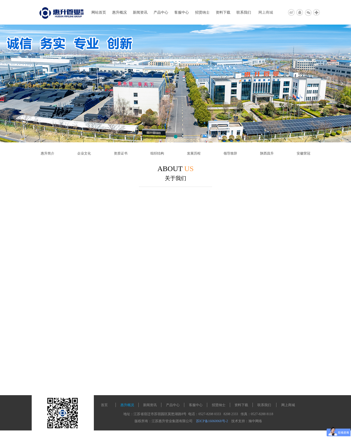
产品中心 (161, 12)
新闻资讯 (140, 12)
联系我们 (243, 12)
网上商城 (265, 12)
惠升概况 (119, 12)
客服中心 (181, 12)
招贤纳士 (202, 12)
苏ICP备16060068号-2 (212, 421)
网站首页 (98, 12)
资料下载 (223, 12)
